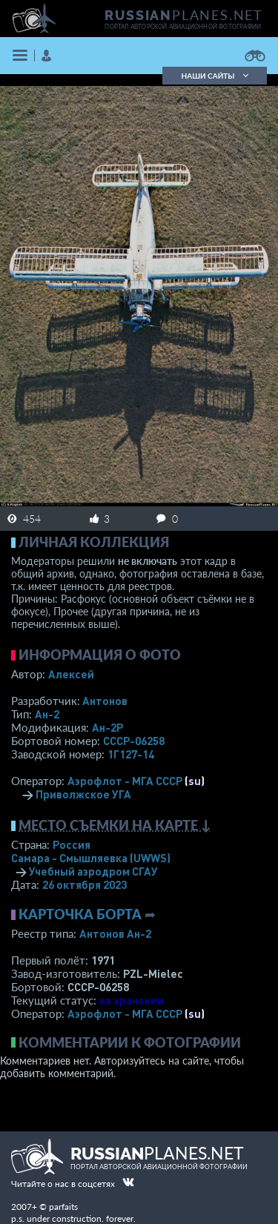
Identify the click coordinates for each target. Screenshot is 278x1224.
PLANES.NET (184, 15)
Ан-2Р (107, 727)
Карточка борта (80, 914)
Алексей (71, 674)
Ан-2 (47, 714)
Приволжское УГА (83, 794)
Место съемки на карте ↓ (115, 825)
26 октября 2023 (84, 884)
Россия (71, 844)
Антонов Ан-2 (115, 933)
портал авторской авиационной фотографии (183, 26)
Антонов (105, 700)
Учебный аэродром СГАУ (93, 871)
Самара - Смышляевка (91, 857)
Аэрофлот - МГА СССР (124, 780)
